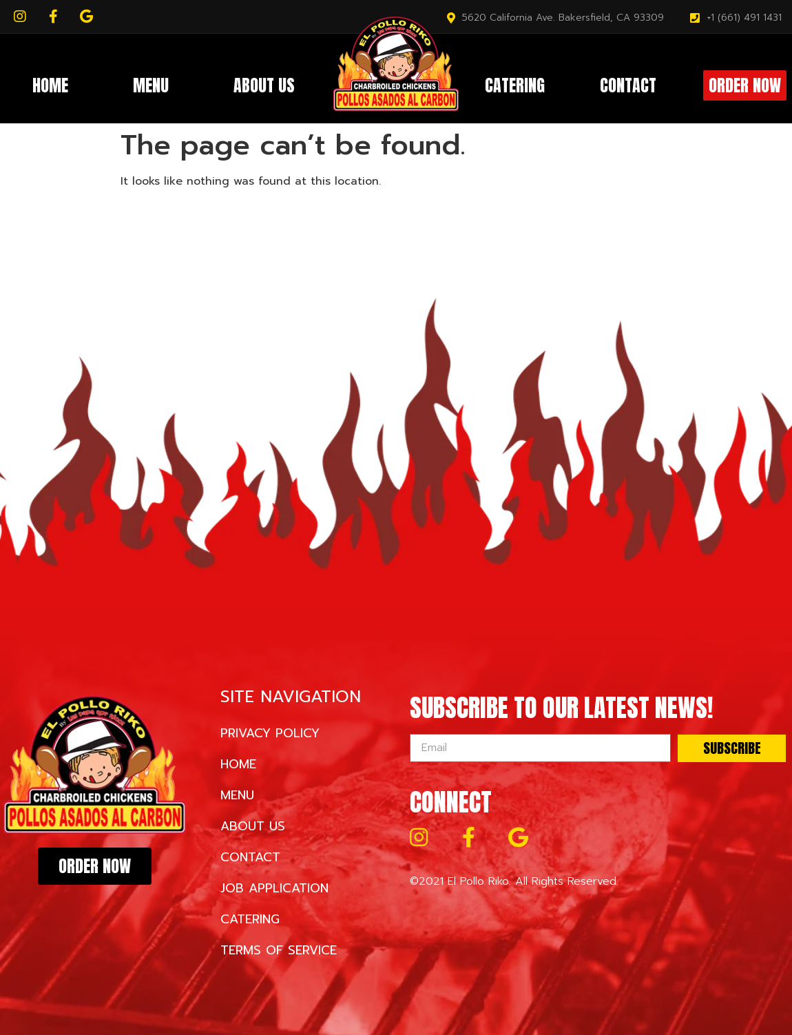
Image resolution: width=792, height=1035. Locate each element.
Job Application (274, 888)
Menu (151, 85)
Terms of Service (278, 950)
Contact (628, 85)
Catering (515, 85)
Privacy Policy (270, 733)
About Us (264, 85)
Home (50, 85)
